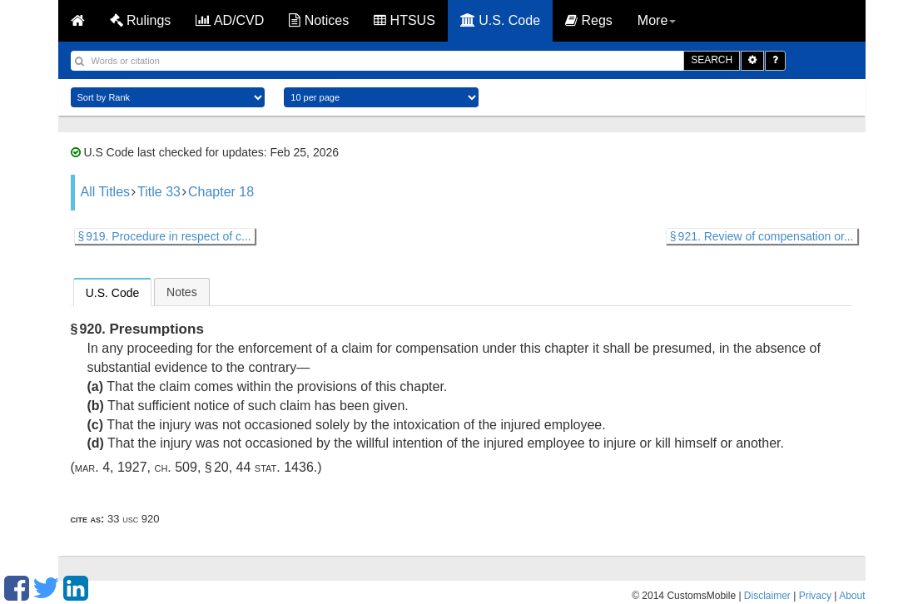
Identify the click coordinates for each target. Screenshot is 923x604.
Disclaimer (767, 596)
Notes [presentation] (181, 292)
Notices (319, 20)
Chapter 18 (221, 192)
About (852, 596)
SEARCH (711, 60)
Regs (589, 20)
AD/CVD (230, 20)
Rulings (140, 20)
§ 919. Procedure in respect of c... (164, 236)
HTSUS (404, 20)
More (657, 20)
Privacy (815, 596)
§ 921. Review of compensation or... (762, 236)
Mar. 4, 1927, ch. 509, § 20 (152, 467)
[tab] (112, 292)
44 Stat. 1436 (275, 467)
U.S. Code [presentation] (113, 293)
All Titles (106, 192)
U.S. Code (500, 20)
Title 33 (159, 192)
